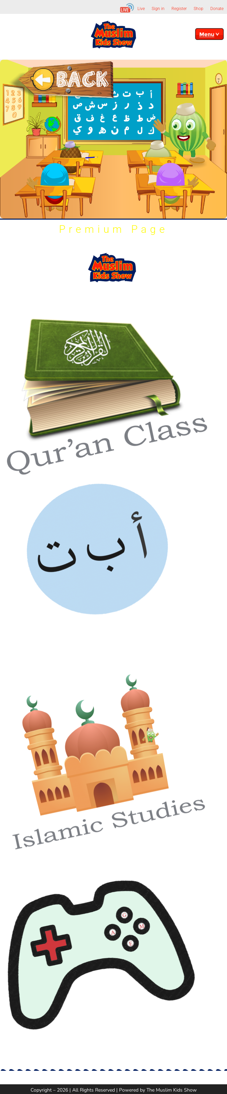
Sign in (158, 8)
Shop (198, 8)
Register (179, 8)
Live (141, 8)
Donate (217, 8)
